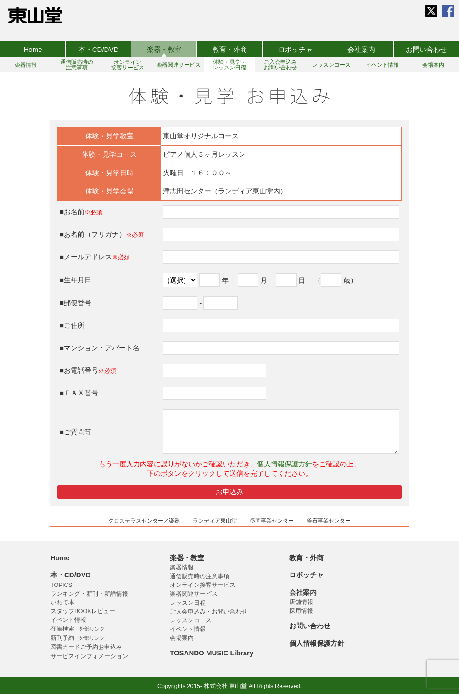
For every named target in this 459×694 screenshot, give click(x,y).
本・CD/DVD (98, 49)
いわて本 (62, 602)
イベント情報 (68, 619)
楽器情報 (182, 567)
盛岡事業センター (272, 521)
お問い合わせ (426, 49)
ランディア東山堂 (215, 521)
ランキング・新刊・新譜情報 (89, 593)
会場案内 (182, 637)
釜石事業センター (329, 521)
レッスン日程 (188, 602)
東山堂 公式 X (431, 11)
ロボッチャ (295, 49)
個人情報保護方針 (284, 464)
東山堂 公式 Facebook (448, 11)
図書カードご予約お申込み (86, 646)
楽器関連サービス (194, 593)
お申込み (229, 491)
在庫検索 (80, 628)
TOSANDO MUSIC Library (211, 653)
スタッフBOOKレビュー (82, 611)
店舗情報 (301, 601)
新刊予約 (80, 637)
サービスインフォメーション (89, 656)
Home (32, 49)
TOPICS (61, 584)
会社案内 (361, 49)
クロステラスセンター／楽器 (144, 521)
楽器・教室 (164, 49)
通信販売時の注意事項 (200, 576)
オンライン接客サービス (202, 584)
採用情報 (301, 610)
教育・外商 (230, 49)
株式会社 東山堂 (35, 15)
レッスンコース (191, 620)
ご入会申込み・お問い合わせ (208, 611)
